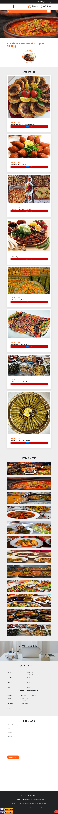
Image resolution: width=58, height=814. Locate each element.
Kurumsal (19, 803)
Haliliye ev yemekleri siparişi (45, 808)
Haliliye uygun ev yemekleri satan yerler (18, 808)
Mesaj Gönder (13, 757)
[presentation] (16, 751)
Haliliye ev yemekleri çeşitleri (28, 808)
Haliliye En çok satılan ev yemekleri (21, 807)
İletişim (14, 803)
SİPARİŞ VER (29, 126)
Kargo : (19, 122)
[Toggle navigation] (49, 11)
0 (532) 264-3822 (47, 6)
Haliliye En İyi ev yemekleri (40, 807)
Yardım (24, 803)
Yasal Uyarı (38, 803)
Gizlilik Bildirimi (30, 803)
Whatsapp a (35, 6)
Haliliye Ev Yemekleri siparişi (12, 807)
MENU (9, 11)
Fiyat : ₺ (13, 122)
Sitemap (44, 803)
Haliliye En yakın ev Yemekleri (31, 807)
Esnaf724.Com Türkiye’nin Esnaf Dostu (34, 799)
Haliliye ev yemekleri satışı (37, 808)
